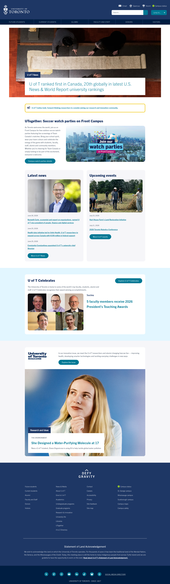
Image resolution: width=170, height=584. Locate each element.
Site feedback (92, 504)
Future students (17, 22)
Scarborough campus (125, 499)
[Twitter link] (46, 574)
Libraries (59, 521)
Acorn (148, 6)
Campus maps (123, 504)
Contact (90, 486)
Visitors (156, 22)
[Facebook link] (54, 574)
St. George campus (124, 491)
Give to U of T (61, 495)
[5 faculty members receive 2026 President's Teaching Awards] (55, 312)
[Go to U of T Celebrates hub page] (85, 286)
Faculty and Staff (102, 22)
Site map (90, 508)
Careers (89, 491)
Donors (129, 22)
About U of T (60, 491)
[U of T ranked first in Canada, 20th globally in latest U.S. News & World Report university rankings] (85, 84)
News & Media (61, 486)
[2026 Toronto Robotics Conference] (116, 227)
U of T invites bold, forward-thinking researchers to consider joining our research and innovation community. (75, 108)
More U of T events (100, 237)
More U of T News (38, 255)
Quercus (136, 6)
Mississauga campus (125, 495)
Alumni (74, 22)
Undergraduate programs (65, 504)
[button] (159, 12)
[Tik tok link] (84, 574)
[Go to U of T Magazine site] (85, 358)
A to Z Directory (61, 530)
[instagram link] (61, 574)
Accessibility (91, 495)
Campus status (161, 6)
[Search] (127, 12)
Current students (47, 22)
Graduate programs (63, 508)
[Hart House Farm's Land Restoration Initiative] (116, 200)
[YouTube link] (69, 574)
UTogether (59, 525)
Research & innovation (64, 512)
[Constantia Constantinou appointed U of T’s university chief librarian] (54, 245)
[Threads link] (99, 574)
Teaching (90, 295)
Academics (60, 499)
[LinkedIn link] (77, 574)
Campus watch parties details (40, 161)
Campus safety (123, 508)
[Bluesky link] (92, 574)
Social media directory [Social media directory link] (115, 574)
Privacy (89, 499)
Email (124, 6)
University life (61, 517)
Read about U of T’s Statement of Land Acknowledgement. (105, 558)
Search (145, 12)
